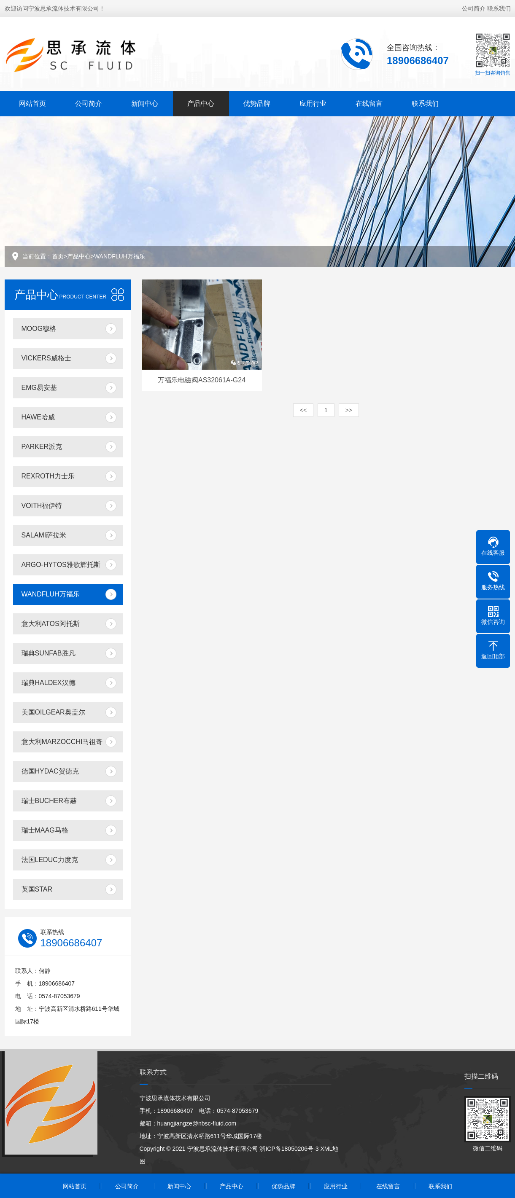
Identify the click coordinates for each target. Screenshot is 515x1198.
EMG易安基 (39, 387)
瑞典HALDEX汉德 (48, 682)
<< (303, 410)
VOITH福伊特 (42, 505)
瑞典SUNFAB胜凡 (48, 653)
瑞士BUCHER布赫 (49, 800)
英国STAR (37, 889)
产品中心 (200, 102)
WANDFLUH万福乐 (119, 256)
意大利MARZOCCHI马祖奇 (62, 741)
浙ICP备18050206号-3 (288, 1148)
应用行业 (312, 102)
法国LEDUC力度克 (50, 859)
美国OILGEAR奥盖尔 (53, 712)
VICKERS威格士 (46, 358)
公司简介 (473, 7)
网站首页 (32, 102)
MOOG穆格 (39, 328)
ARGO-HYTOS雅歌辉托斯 (61, 564)
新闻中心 (144, 102)
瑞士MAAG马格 (45, 830)
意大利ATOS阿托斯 (51, 623)
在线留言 (369, 102)
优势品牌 (256, 102)
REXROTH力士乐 (48, 476)
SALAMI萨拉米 (44, 535)
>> (348, 410)
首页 (58, 256)
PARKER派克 (42, 446)
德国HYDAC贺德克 (50, 771)
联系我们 (499, 7)
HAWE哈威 (38, 417)
